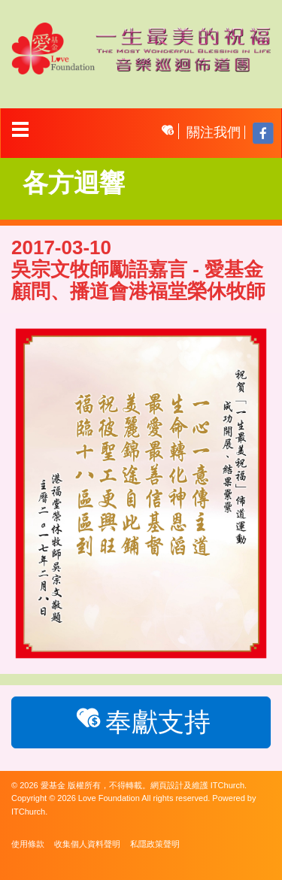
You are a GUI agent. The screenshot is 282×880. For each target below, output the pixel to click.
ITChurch (227, 785)
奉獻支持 (141, 720)
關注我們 (213, 132)
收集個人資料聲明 (87, 843)
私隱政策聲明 (155, 843)
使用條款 (27, 843)
